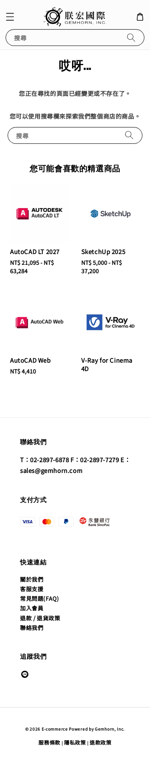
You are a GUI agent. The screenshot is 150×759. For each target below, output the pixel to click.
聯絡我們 (31, 628)
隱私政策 (75, 742)
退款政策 (101, 742)
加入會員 (31, 608)
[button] (10, 17)
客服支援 (31, 589)
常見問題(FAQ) (39, 598)
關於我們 (31, 579)
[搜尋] (131, 37)
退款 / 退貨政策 (40, 618)
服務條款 (49, 742)
